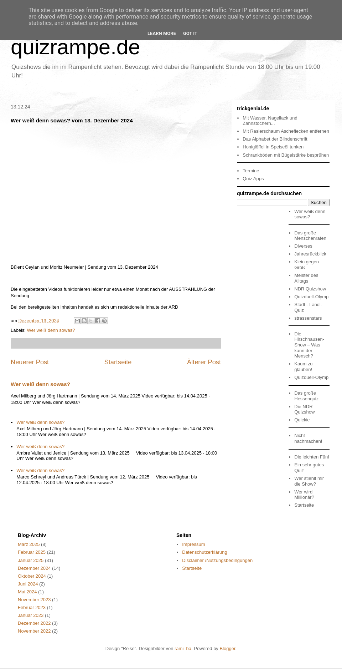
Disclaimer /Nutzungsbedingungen (217, 560)
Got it (190, 33)
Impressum (193, 544)
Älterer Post (204, 362)
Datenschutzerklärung (204, 552)
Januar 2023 (30, 615)
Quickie (302, 419)
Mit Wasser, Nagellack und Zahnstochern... (270, 120)
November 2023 (34, 599)
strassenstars (308, 318)
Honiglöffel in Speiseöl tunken (273, 146)
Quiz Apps (253, 178)
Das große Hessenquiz (306, 395)
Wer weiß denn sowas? (51, 330)
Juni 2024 (28, 584)
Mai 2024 (27, 591)
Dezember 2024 (34, 568)
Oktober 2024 (32, 576)
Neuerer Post (30, 362)
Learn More (161, 33)
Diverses (303, 246)
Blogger (227, 648)
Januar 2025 (30, 560)
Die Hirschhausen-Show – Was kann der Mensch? (309, 345)
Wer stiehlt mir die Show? (309, 481)
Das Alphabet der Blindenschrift (275, 139)
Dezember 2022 (34, 623)
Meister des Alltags (306, 278)
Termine (251, 170)
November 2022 (34, 631)
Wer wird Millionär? (304, 494)
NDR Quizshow (310, 289)
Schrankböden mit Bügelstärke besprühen (286, 155)
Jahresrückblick (310, 254)
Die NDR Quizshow (304, 409)
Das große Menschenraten (310, 235)
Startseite (118, 362)
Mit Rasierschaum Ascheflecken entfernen (286, 131)
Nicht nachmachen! (308, 438)
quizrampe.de (75, 47)
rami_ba (183, 648)
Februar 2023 (32, 607)
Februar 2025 (32, 552)
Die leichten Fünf (311, 457)
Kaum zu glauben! (303, 366)
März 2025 (29, 544)
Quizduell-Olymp (311, 296)
